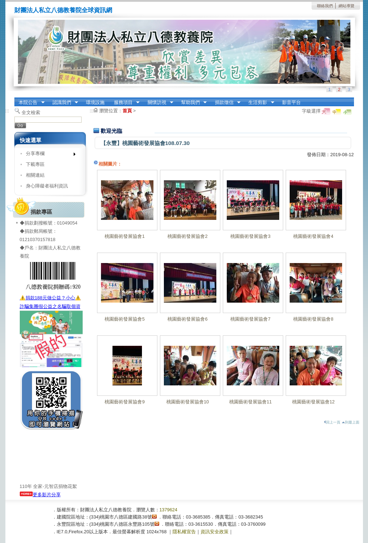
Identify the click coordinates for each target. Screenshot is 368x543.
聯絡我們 (325, 6)
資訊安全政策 (215, 531)
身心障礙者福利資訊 (47, 186)
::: (16, 100)
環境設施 (95, 102)
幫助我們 (191, 102)
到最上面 (350, 422)
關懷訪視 (158, 102)
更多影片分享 (40, 494)
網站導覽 (346, 6)
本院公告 (29, 102)
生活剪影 (259, 102)
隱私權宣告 (184, 531)
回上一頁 (332, 422)
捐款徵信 (225, 102)
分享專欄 (48, 155)
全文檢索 (31, 112)
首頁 (127, 110)
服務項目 (124, 102)
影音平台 (291, 102)
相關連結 (35, 175)
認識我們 (63, 102)
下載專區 (35, 164)
